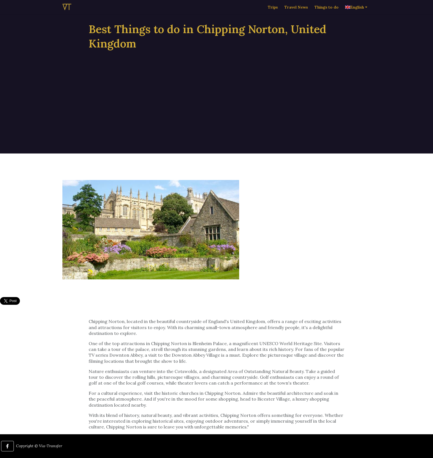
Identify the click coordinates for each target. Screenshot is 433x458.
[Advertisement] (216, 94)
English (354, 12)
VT (66, 12)
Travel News (296, 12)
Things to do (327, 12)
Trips (273, 12)
